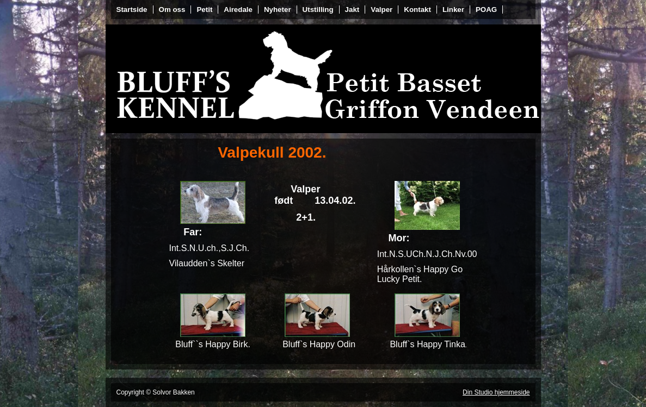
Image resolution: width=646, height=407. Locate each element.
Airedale (238, 9)
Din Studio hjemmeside (496, 392)
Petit (204, 9)
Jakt (352, 9)
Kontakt (417, 9)
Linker (453, 9)
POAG (486, 9)
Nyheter (277, 9)
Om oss (172, 9)
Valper (381, 9)
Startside (131, 9)
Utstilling (318, 9)
